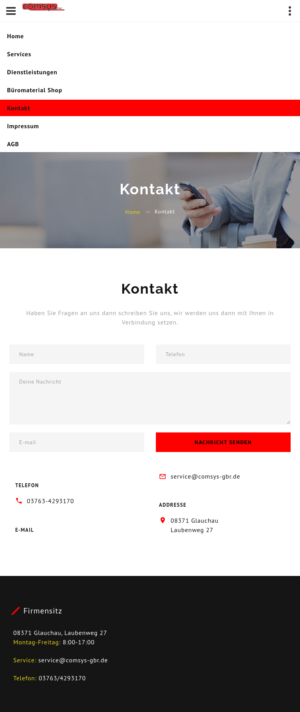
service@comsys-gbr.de (205, 476)
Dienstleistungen (32, 72)
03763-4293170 (50, 501)
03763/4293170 (62, 678)
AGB (13, 144)
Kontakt (18, 108)
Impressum (23, 126)
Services (19, 54)
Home (15, 36)
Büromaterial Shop (34, 90)
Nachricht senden (223, 442)
